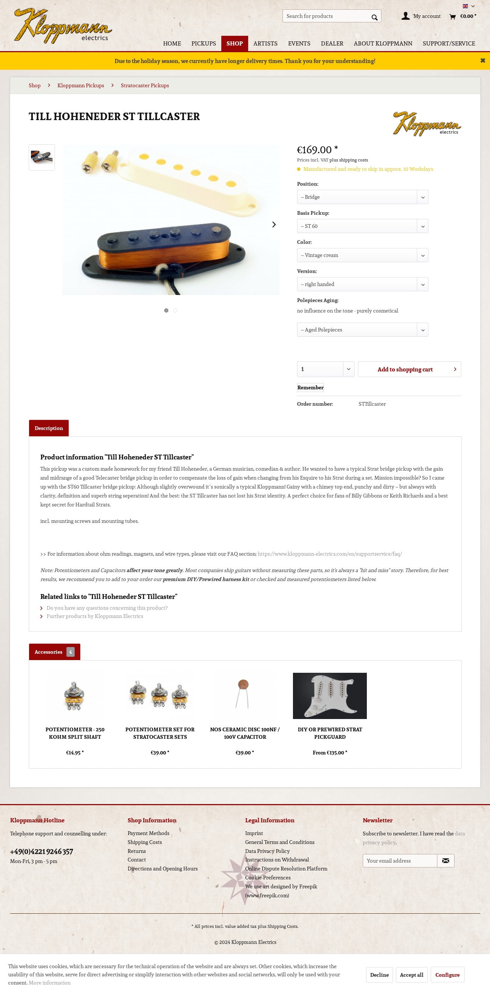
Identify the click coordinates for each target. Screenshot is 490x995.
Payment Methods (148, 833)
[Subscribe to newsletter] (446, 860)
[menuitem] (332, 15)
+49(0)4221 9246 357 (41, 851)
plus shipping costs (349, 159)
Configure (448, 975)
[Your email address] (400, 860)
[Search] (374, 16)
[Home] (172, 43)
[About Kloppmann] (383, 43)
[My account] (421, 16)
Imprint (254, 833)
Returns (137, 851)
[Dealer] (332, 43)
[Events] (299, 43)
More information (50, 983)
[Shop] (234, 43)
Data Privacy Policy (267, 851)
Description (49, 428)
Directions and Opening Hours (163, 868)
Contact (137, 860)
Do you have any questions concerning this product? (104, 608)
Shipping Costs (145, 842)
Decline (379, 975)
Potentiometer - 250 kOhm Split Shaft (75, 733)
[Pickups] (203, 43)
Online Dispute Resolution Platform (286, 868)
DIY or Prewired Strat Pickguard (330, 733)
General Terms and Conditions (280, 842)
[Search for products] (332, 15)
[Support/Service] (449, 43)
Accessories (55, 652)
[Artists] (265, 43)
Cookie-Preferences (268, 877)
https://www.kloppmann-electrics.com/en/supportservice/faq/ (330, 554)
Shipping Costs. (283, 926)
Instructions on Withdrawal (277, 860)
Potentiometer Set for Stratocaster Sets (159, 733)
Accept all (412, 975)
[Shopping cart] (461, 16)
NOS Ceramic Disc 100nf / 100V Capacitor (245, 733)
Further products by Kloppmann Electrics (91, 616)
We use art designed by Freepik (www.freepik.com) (281, 891)
